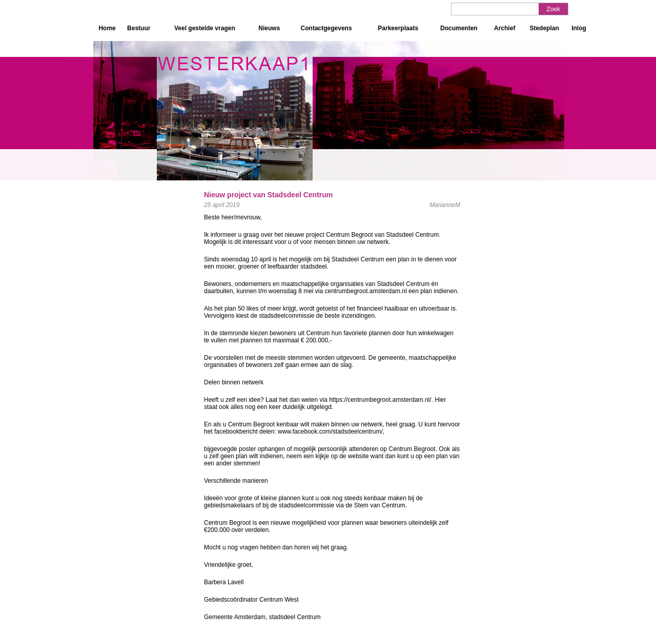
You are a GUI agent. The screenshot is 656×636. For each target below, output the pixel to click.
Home (106, 28)
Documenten (459, 28)
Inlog (578, 28)
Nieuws (269, 28)
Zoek (553, 9)
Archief (504, 28)
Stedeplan (544, 28)
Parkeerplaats (398, 28)
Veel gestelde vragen (204, 28)
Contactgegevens (326, 28)
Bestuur (138, 28)
